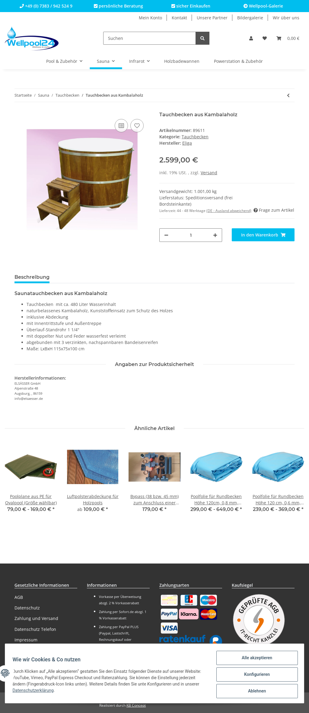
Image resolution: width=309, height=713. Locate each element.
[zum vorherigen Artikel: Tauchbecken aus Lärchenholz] (288, 95)
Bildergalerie (250, 18)
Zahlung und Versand (36, 618)
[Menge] (191, 235)
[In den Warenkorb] (263, 234)
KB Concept (136, 705)
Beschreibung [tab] (31, 277)
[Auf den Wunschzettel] (137, 125)
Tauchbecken (195, 137)
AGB (18, 597)
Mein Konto (150, 18)
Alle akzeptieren (254, 660)
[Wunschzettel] (265, 38)
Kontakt (179, 18)
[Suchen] (149, 38)
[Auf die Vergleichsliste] (121, 125)
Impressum (25, 640)
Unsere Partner (212, 18)
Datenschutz (27, 608)
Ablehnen (254, 691)
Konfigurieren (254, 675)
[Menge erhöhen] (215, 235)
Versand (209, 172)
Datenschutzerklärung (54, 691)
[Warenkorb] (288, 38)
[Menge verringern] (166, 235)
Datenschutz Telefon (35, 629)
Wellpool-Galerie (263, 6)
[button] (251, 38)
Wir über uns (286, 18)
